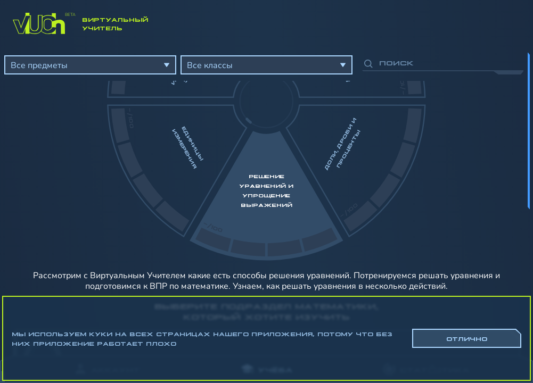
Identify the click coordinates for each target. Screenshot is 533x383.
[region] (266, 196)
